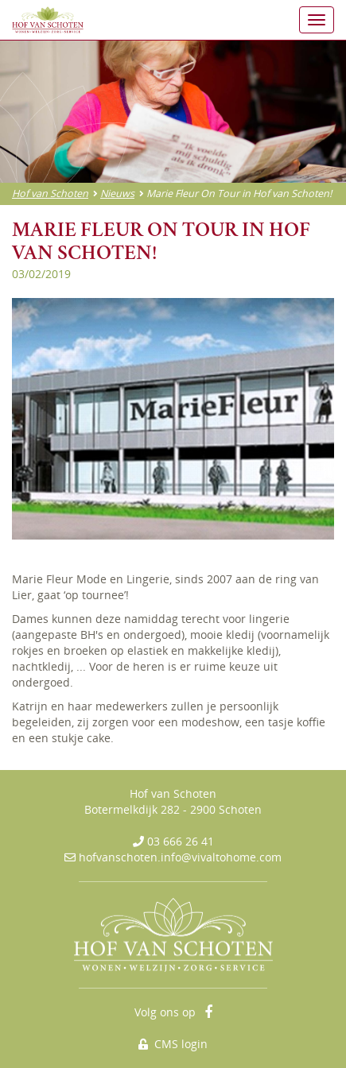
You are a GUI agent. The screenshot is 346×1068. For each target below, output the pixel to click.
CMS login (173, 1043)
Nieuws (117, 193)
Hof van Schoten (50, 193)
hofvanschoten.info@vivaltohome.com (180, 857)
